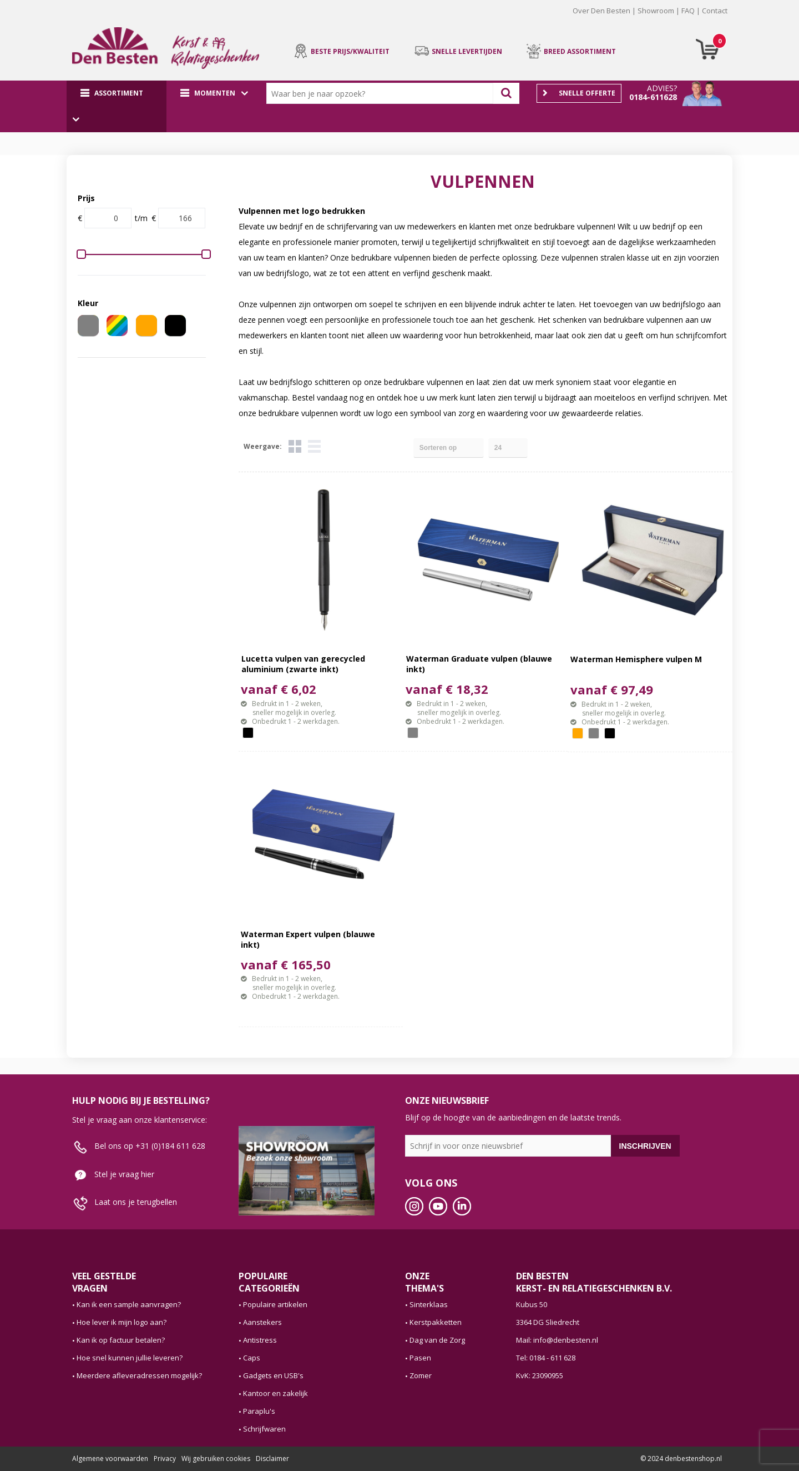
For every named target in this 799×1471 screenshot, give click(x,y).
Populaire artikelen (275, 1304)
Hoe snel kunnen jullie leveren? (130, 1358)
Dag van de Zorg (437, 1340)
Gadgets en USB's (273, 1375)
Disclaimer (272, 1458)
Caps (251, 1358)
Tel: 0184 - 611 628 (545, 1358)
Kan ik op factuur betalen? (121, 1340)
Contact (714, 11)
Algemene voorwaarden (110, 1458)
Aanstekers (262, 1322)
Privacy (165, 1458)
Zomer (420, 1375)
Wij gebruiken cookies (215, 1458)
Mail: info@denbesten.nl (557, 1340)
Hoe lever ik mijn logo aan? (121, 1322)
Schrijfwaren (264, 1429)
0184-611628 (653, 97)
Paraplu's (259, 1411)
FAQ (688, 11)
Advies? (662, 88)
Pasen (420, 1358)
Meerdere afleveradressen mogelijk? (139, 1375)
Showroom (656, 11)
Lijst (314, 446)
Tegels (295, 446)
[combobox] (382, 93)
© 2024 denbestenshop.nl (681, 1458)
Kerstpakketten (435, 1322)
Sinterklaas (428, 1304)
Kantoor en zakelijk (275, 1393)
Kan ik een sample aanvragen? (129, 1304)
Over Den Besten (601, 11)
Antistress (260, 1340)
